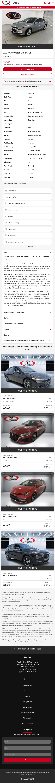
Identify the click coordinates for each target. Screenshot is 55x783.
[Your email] (27, 754)
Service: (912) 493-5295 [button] (28, 672)
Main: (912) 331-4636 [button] (28, 669)
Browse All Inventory (27, 69)
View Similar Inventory (27, 75)
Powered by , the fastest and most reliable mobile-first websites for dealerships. (28, 775)
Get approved (27, 707)
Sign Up (27, 760)
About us (28, 696)
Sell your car (27, 702)
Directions (27, 691)
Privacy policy (27, 718)
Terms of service (27, 723)
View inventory (27, 685)
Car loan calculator (27, 712)
